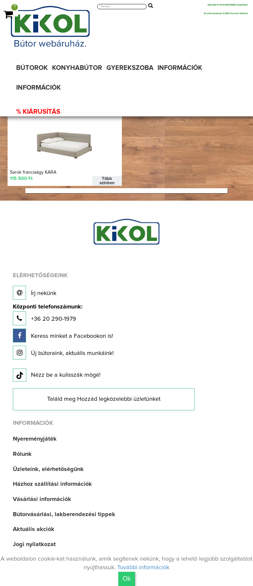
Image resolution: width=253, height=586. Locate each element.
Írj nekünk (34, 293)
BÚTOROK (32, 68)
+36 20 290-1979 (47, 314)
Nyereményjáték (35, 439)
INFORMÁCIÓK (179, 68)
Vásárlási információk (42, 499)
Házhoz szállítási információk (52, 484)
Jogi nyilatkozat (34, 544)
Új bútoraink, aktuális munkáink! (63, 352)
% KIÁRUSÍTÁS (38, 111)
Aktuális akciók (33, 529)
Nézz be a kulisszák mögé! (56, 375)
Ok (127, 578)
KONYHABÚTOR (77, 68)
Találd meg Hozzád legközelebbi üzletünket (103, 399)
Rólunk (22, 454)
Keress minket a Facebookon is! (63, 335)
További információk (143, 568)
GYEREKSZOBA (130, 68)
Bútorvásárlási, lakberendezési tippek (64, 514)
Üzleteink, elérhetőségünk (48, 469)
